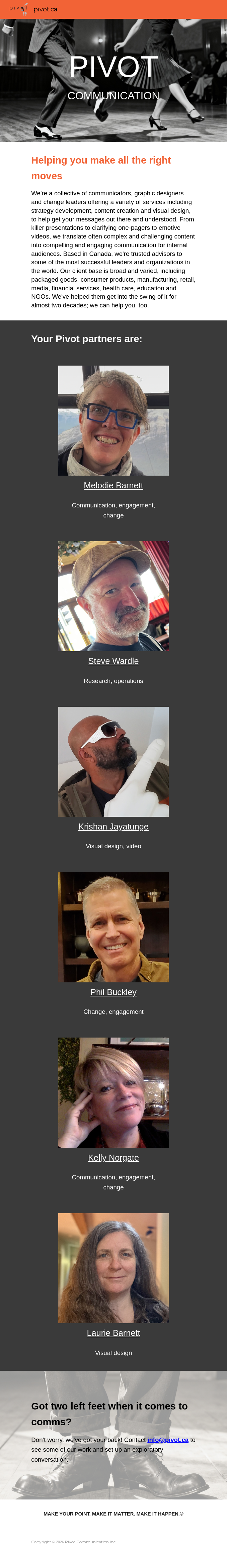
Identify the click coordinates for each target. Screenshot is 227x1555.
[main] (113, 80)
